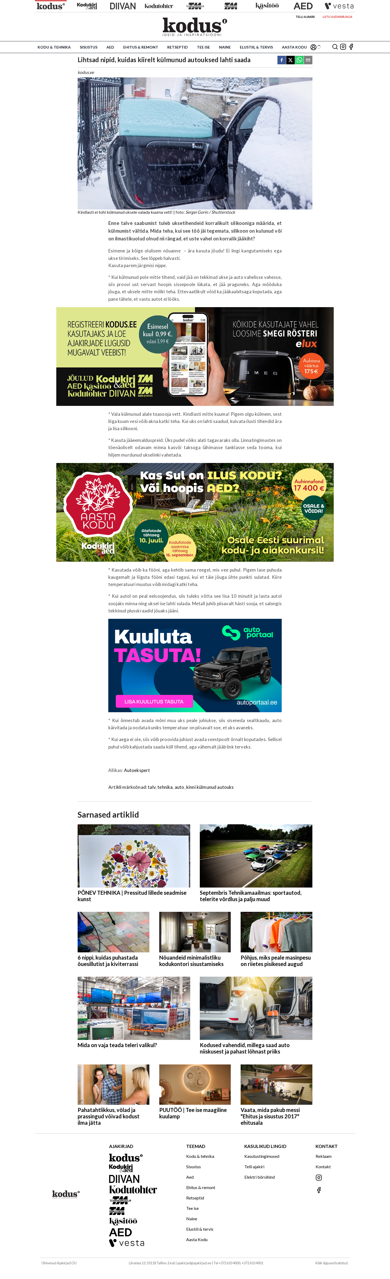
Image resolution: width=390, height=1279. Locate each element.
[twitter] (290, 60)
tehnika (165, 787)
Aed (110, 47)
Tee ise (203, 47)
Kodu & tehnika (54, 47)
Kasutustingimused (261, 1156)
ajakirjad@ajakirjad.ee (194, 1263)
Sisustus (88, 47)
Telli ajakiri (305, 16)
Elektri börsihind (259, 1176)
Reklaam (324, 1156)
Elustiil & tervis (256, 47)
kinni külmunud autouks (210, 787)
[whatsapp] (299, 60)
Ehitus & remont (140, 47)
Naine (225, 47)
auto (179, 787)
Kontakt (323, 1166)
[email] (308, 60)
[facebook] (281, 60)
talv (152, 787)
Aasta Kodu (294, 47)
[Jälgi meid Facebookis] (351, 47)
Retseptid (177, 47)
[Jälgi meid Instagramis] (343, 47)
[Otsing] (335, 47)
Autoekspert (137, 770)
